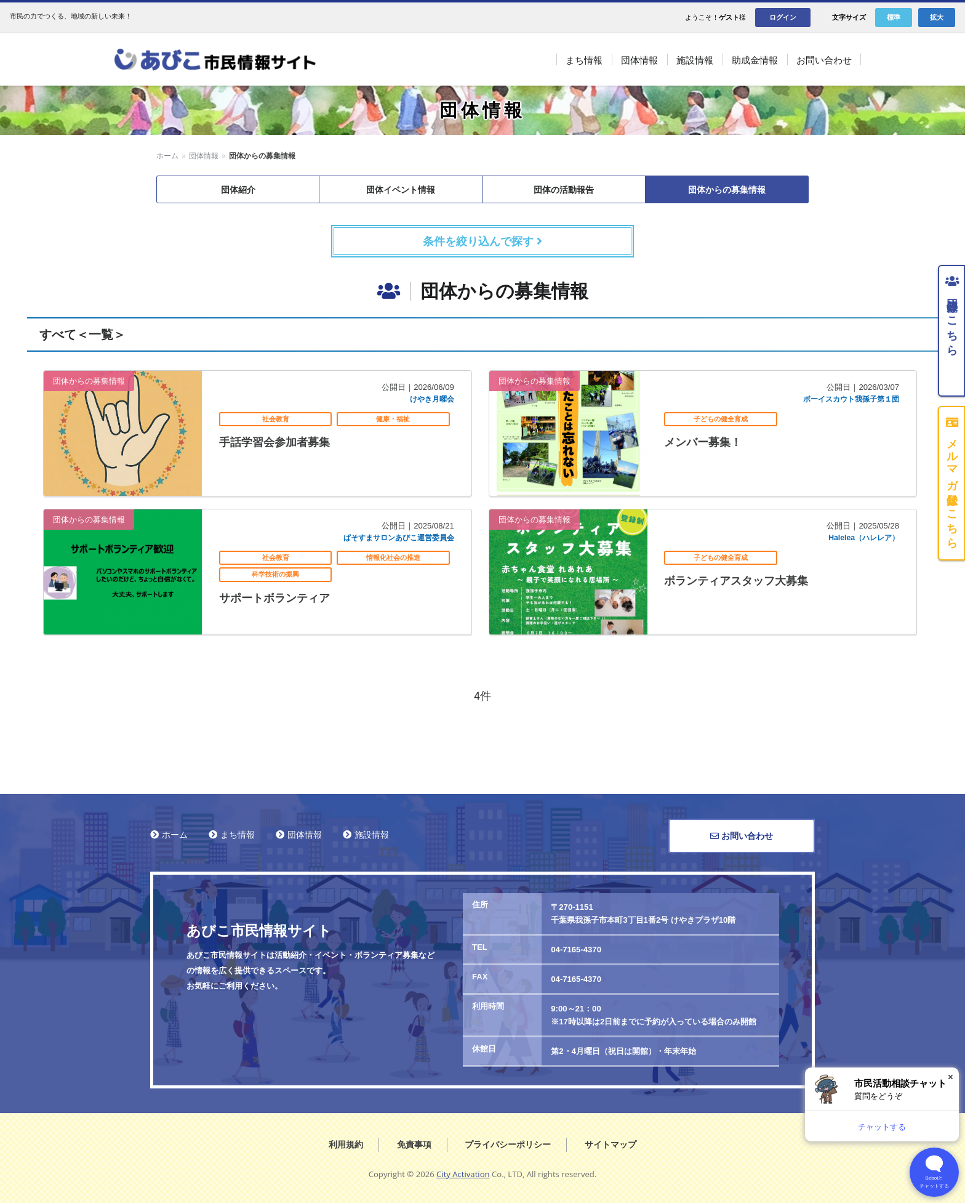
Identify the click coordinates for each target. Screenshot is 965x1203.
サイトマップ (610, 1144)
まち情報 (237, 835)
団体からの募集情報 (727, 190)
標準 (893, 17)
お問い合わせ (741, 836)
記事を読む (257, 433)
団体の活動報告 (564, 190)
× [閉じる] (950, 1077)
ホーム (167, 156)
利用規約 (346, 1144)
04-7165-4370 (576, 949)
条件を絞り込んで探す (482, 241)
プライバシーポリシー (508, 1144)
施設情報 (371, 835)
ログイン (782, 17)
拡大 (936, 17)
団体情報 (203, 156)
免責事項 (414, 1144)
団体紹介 (238, 190)
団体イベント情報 (400, 190)
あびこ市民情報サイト (229, 59)
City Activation (463, 1174)
